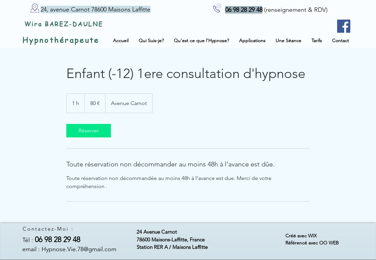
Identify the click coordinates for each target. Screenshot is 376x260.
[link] (88, 130)
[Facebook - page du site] (343, 26)
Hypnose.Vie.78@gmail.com (79, 249)
